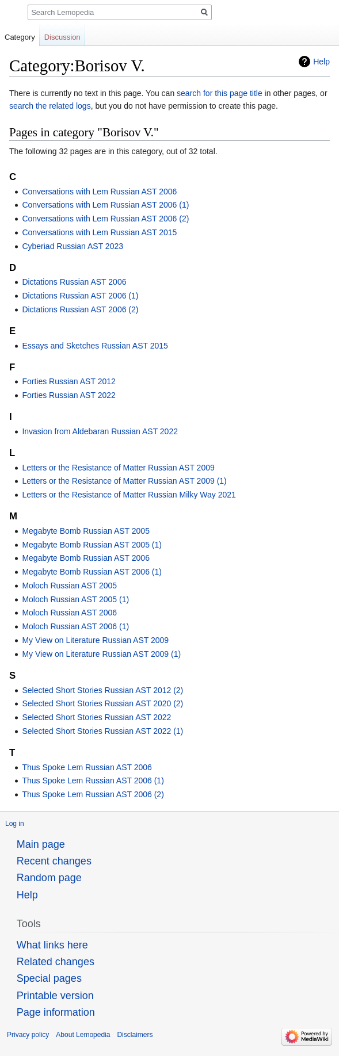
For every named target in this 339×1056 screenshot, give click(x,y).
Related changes (55, 961)
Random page (49, 877)
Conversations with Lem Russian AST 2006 (99, 191)
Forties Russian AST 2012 (68, 381)
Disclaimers (135, 1035)
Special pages (49, 978)
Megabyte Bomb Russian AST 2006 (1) (92, 571)
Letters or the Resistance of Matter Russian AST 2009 (118, 467)
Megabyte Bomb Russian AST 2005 (86, 530)
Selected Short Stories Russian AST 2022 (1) (102, 731)
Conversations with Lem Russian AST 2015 (99, 232)
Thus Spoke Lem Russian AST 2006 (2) (92, 794)
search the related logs (50, 105)
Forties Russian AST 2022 (68, 395)
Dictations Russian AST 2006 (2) (80, 309)
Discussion (62, 37)
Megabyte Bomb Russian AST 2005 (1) (92, 544)
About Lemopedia (83, 1035)
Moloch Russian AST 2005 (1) (75, 599)
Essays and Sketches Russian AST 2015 (94, 345)
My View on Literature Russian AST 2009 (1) (101, 654)
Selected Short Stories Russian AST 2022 (96, 717)
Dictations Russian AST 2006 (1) (80, 295)
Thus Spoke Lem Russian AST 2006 (86, 767)
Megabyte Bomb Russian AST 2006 (86, 558)
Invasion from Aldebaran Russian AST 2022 (100, 431)
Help (321, 61)
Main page (41, 844)
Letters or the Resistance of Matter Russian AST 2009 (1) (124, 480)
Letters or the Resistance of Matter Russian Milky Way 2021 (128, 494)
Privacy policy (28, 1035)
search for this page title (219, 93)
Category (20, 37)
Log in (14, 824)
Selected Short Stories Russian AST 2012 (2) (102, 690)
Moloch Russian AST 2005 (69, 585)
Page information (56, 1012)
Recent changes (54, 861)
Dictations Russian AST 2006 (74, 281)
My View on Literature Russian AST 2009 (95, 640)
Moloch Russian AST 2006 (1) (75, 626)
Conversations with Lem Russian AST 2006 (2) (105, 218)
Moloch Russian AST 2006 (69, 612)
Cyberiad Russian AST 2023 (72, 246)
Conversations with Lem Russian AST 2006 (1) (105, 204)
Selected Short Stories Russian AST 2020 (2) (102, 703)
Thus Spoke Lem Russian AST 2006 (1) (92, 780)
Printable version (55, 995)
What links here (52, 945)
